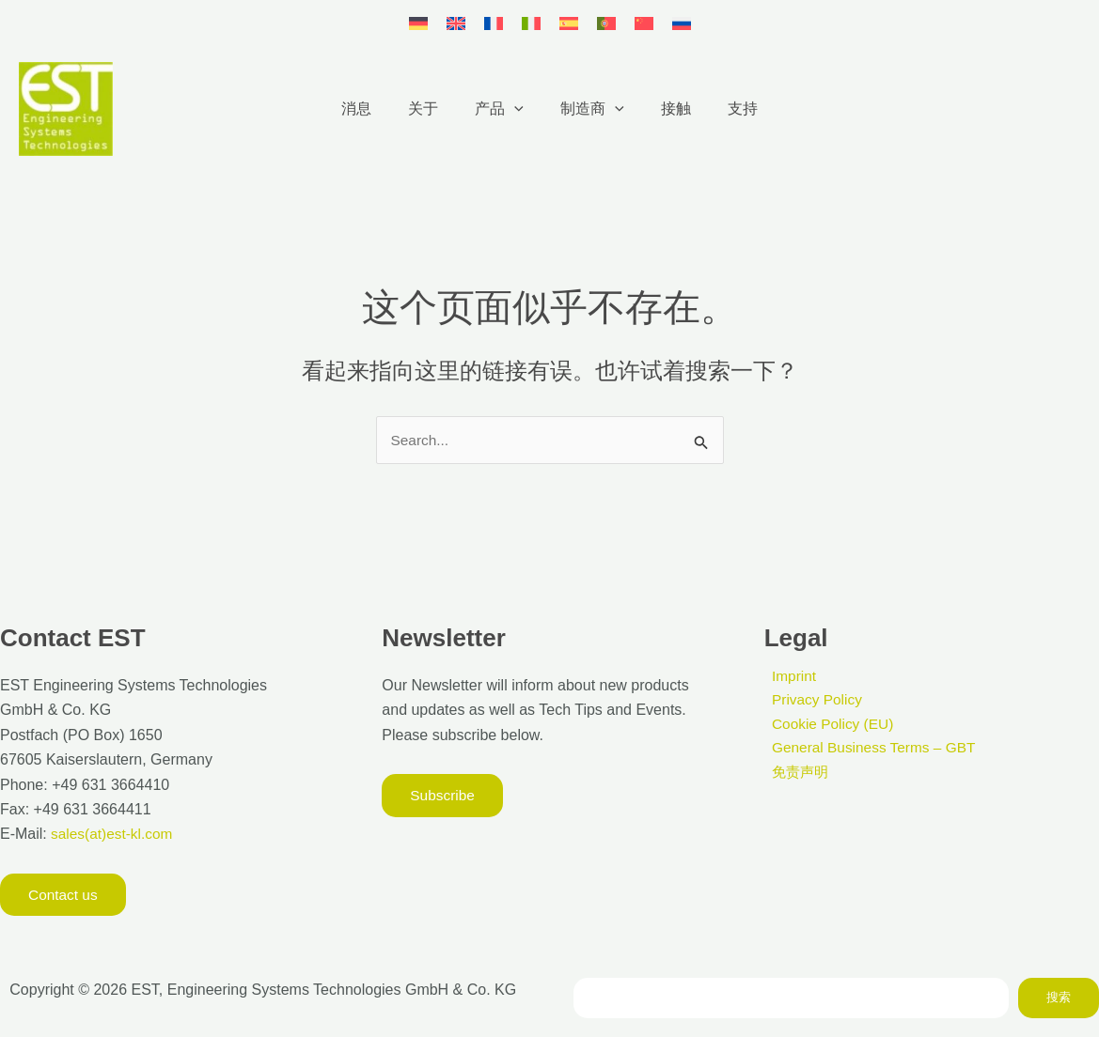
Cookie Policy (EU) (827, 725)
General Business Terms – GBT (870, 750)
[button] (518, 109)
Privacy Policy (811, 700)
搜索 (1058, 997)
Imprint (787, 675)
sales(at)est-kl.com (112, 834)
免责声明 (794, 774)
